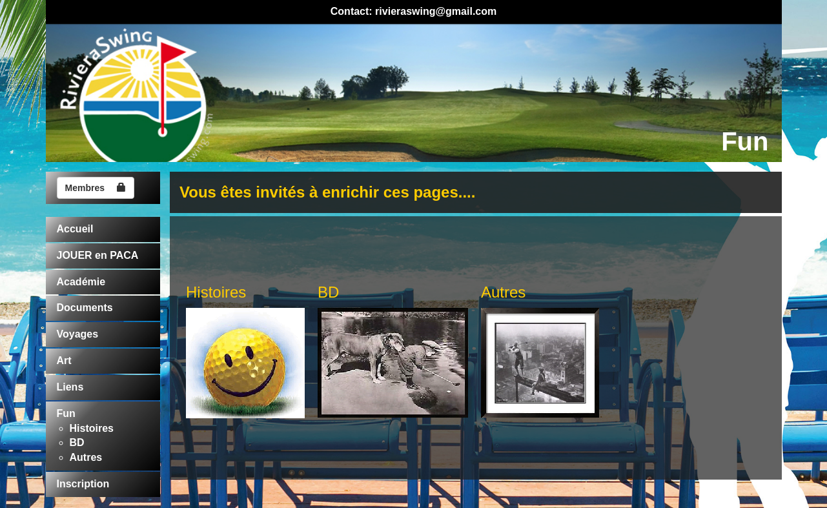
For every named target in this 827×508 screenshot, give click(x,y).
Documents (85, 307)
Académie (81, 281)
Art (64, 360)
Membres (96, 188)
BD (77, 442)
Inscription (83, 483)
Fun (66, 413)
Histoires (92, 428)
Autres (86, 457)
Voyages (78, 334)
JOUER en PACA (98, 255)
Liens (70, 386)
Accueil (75, 228)
